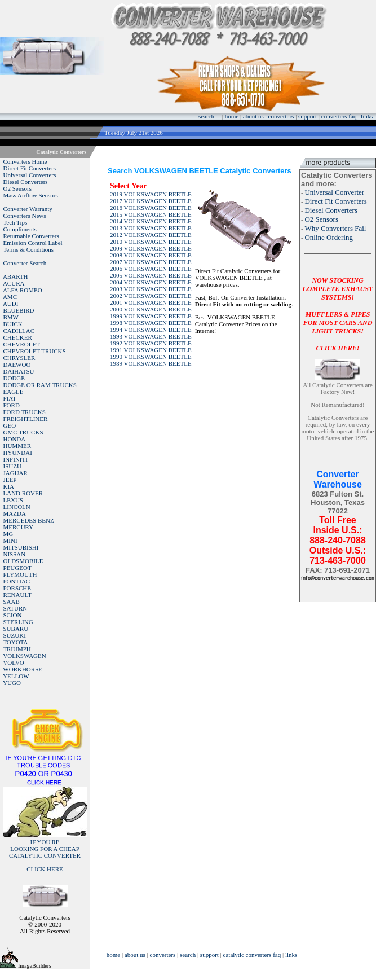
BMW (11, 317)
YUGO (12, 682)
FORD (11, 405)
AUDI (11, 303)
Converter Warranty (27, 208)
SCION (12, 615)
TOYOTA (15, 642)
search (206, 116)
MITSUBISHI (21, 547)
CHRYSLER (19, 357)
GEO (9, 425)
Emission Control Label (33, 242)
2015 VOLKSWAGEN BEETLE (151, 214)
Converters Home (25, 161)
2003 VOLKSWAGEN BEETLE (151, 289)
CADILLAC (19, 330)
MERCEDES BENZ (28, 520)
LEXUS (13, 500)
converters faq (339, 116)
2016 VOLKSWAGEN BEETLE (151, 207)
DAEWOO (17, 364)
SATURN (15, 608)
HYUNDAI (17, 452)
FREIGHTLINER (25, 418)
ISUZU (12, 466)
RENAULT (17, 594)
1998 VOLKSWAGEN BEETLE (151, 322)
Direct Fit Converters (29, 168)
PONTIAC (16, 581)
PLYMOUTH (20, 574)
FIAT (9, 398)
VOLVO (13, 662)
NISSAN (14, 554)
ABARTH (15, 276)
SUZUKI (14, 635)
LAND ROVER (23, 493)
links (367, 116)
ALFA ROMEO (22, 290)
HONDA (14, 439)
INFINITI (15, 459)
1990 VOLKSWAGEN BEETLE (151, 356)
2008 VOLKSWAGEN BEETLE (151, 255)
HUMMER (17, 445)
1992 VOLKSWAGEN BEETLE (151, 343)
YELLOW (16, 676)
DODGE (14, 378)
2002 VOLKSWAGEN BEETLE (151, 295)
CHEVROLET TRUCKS (34, 351)
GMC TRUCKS (23, 432)
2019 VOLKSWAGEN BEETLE (151, 194)
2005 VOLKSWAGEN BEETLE (151, 275)
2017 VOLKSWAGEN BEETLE (151, 200)
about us (253, 116)
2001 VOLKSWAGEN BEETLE (151, 302)
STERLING (18, 621)
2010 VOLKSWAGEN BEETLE (151, 241)
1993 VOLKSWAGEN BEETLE (151, 336)
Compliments (20, 229)
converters (281, 116)
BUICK (13, 324)
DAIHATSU (18, 371)
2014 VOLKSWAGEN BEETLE (151, 221)
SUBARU (16, 628)
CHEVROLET (21, 344)
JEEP (10, 479)
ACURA (14, 283)
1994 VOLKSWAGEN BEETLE (151, 329)
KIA (9, 486)
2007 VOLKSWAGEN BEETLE (151, 261)
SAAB (11, 601)
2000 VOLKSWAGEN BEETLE (151, 309)
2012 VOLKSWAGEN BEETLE (151, 234)
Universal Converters (29, 175)
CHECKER (17, 337)
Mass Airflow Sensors (30, 195)
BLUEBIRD (18, 310)
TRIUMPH (17, 649)
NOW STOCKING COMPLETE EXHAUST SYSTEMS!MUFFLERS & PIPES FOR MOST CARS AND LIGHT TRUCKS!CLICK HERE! (338, 314)
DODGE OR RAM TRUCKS (40, 384)
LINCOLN (16, 506)
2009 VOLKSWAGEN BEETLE (151, 248)
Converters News (24, 215)
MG (8, 533)
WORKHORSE (22, 669)
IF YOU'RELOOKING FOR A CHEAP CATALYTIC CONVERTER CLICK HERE (45, 855)
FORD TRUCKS (24, 412)
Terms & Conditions (28, 249)
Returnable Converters (31, 235)
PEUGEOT (17, 567)
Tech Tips (15, 222)
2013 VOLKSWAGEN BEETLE (151, 228)
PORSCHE (17, 588)
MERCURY (18, 527)
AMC (10, 296)
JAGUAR (15, 472)
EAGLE (13, 391)
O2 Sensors (17, 188)
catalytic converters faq (252, 954)
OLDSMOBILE (23, 560)
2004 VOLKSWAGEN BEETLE (151, 282)
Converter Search (25, 263)
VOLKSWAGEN (24, 655)
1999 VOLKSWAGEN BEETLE (151, 316)
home (231, 116)
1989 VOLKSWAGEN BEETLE (151, 363)
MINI (10, 540)
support (307, 116)
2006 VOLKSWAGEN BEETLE (151, 268)
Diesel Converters (25, 181)
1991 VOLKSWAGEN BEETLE (151, 349)
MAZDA (14, 513)
